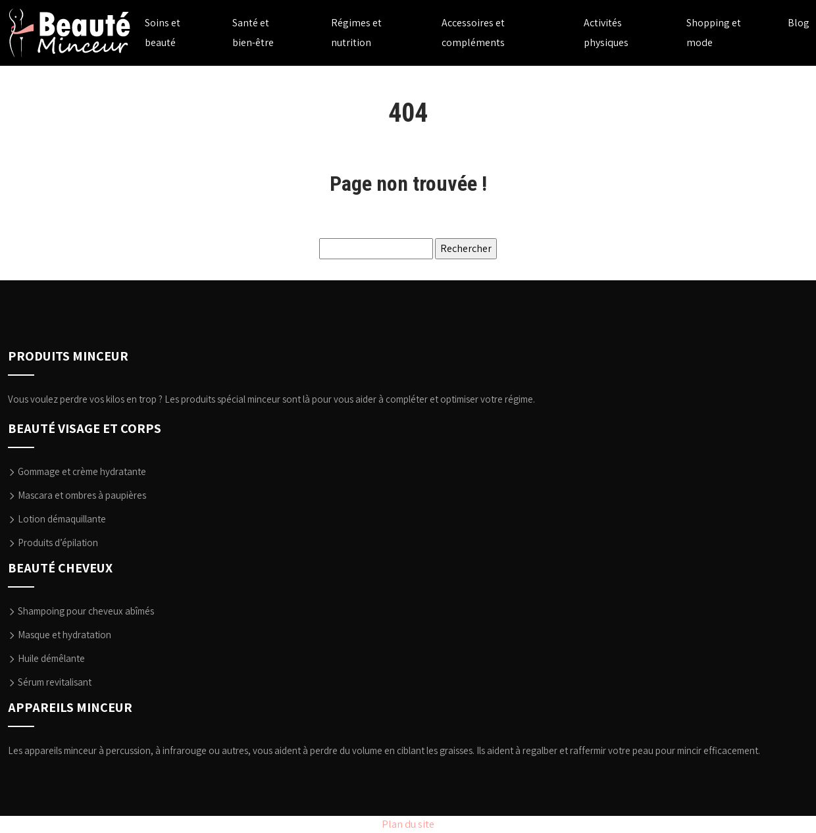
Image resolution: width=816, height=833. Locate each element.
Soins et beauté (162, 32)
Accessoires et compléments (473, 32)
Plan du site (408, 824)
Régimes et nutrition (356, 32)
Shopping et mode (713, 32)
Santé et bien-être (253, 32)
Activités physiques (606, 32)
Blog (798, 23)
